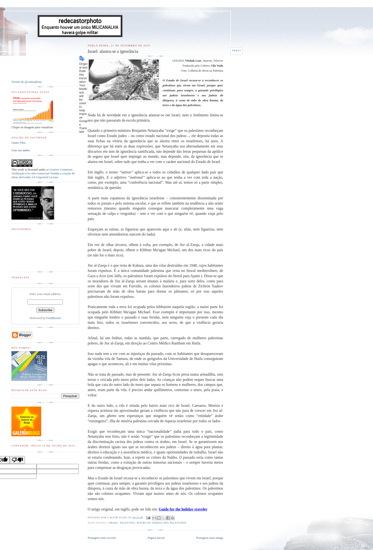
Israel (113, 522)
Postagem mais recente (102, 538)
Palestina (127, 522)
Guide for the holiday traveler (183, 509)
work (21, 169)
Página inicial (156, 538)
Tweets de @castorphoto (26, 81)
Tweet (236, 50)
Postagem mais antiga (209, 538)
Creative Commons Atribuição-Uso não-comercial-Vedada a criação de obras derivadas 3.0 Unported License (43, 173)
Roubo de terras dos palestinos (161, 522)
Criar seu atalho (20, 150)
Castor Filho (18, 142)
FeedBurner (53, 318)
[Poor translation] (17, 460)
